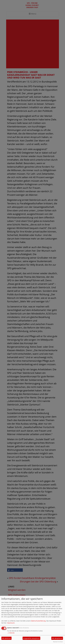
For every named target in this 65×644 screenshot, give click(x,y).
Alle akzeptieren (57, 638)
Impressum (11, 623)
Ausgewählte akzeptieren (31, 638)
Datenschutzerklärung (38, 621)
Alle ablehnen (6, 638)
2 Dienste (10, 633)
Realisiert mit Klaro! (58, 641)
